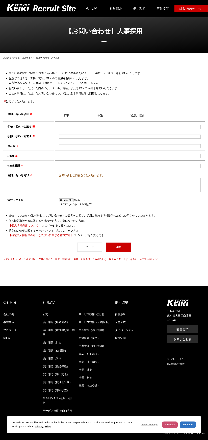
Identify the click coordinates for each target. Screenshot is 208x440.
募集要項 (163, 8)
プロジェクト (11, 330)
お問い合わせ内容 (18, 175)
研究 (45, 314)
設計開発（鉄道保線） (56, 366)
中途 (100, 115)
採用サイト (27, 58)
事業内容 (8, 322)
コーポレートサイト (176, 359)
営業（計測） (87, 369)
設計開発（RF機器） (55, 350)
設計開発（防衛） (53, 358)
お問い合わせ (186, 8)
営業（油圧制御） (89, 361)
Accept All (187, 424)
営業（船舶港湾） (89, 354)
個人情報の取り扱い (176, 364)
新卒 (66, 115)
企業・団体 (138, 115)
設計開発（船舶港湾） (56, 322)
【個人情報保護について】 (25, 225)
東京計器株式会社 (11, 58)
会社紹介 (92, 8)
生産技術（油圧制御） (92, 330)
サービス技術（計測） (92, 314)
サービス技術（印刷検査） (95, 322)
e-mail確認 (13, 165)
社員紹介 (116, 8)
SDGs (6, 338)
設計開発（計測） (53, 342)
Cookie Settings (149, 424)
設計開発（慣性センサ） (57, 382)
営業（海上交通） (89, 385)
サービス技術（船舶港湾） (59, 410)
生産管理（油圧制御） (92, 345)
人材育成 (120, 322)
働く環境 (139, 8)
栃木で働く (121, 338)
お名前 (11, 146)
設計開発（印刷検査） (56, 390)
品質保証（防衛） (89, 338)
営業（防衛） (87, 377)
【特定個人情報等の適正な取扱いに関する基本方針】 (41, 235)
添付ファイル (15, 199)
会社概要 (8, 314)
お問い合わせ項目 (18, 114)
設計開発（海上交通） (56, 374)
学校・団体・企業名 (19, 126)
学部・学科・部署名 (19, 136)
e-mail (11, 155)
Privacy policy (43, 426)
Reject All (170, 424)
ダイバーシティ (124, 330)
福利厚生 (120, 314)
